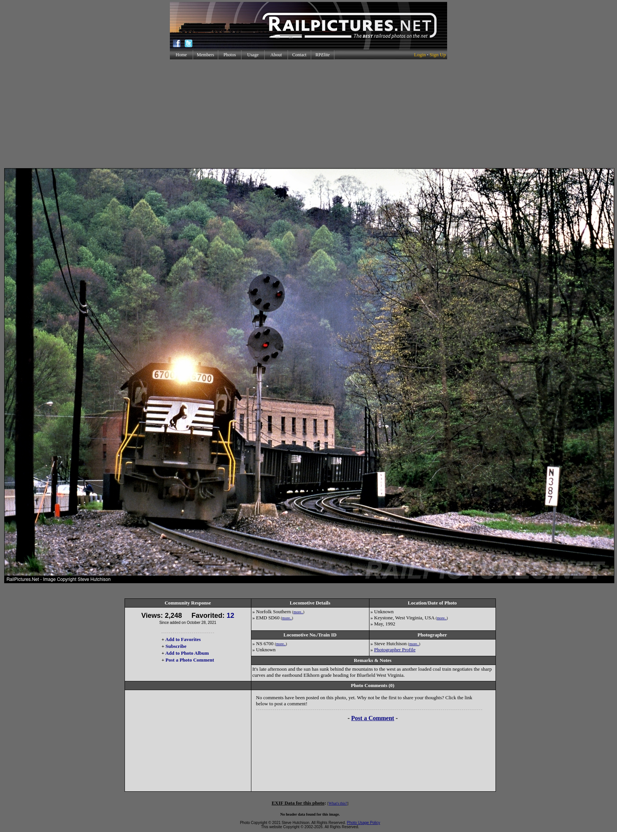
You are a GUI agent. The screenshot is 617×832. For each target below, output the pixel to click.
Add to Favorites (183, 639)
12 (230, 615)
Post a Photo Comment (190, 660)
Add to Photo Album (187, 653)
